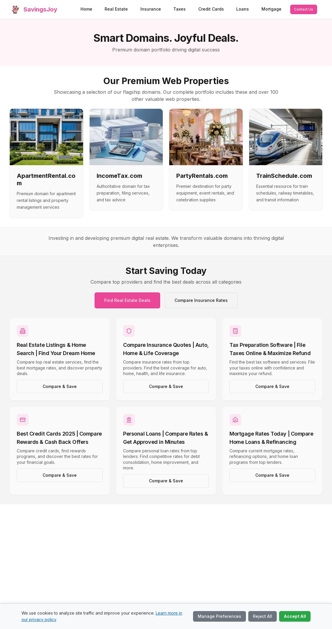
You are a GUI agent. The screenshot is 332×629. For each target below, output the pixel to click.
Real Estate (116, 8)
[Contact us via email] (303, 9)
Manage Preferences (219, 616)
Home (86, 8)
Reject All (262, 616)
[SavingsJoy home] (33, 9)
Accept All (295, 616)
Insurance (150, 8)
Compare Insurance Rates (201, 300)
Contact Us (303, 9)
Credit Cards (211, 8)
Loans (242, 8)
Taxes (179, 8)
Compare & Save (60, 386)
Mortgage (271, 8)
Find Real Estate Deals (127, 300)
